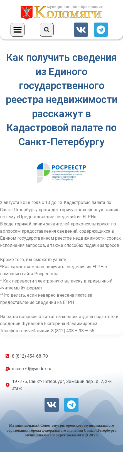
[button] (17, 30)
